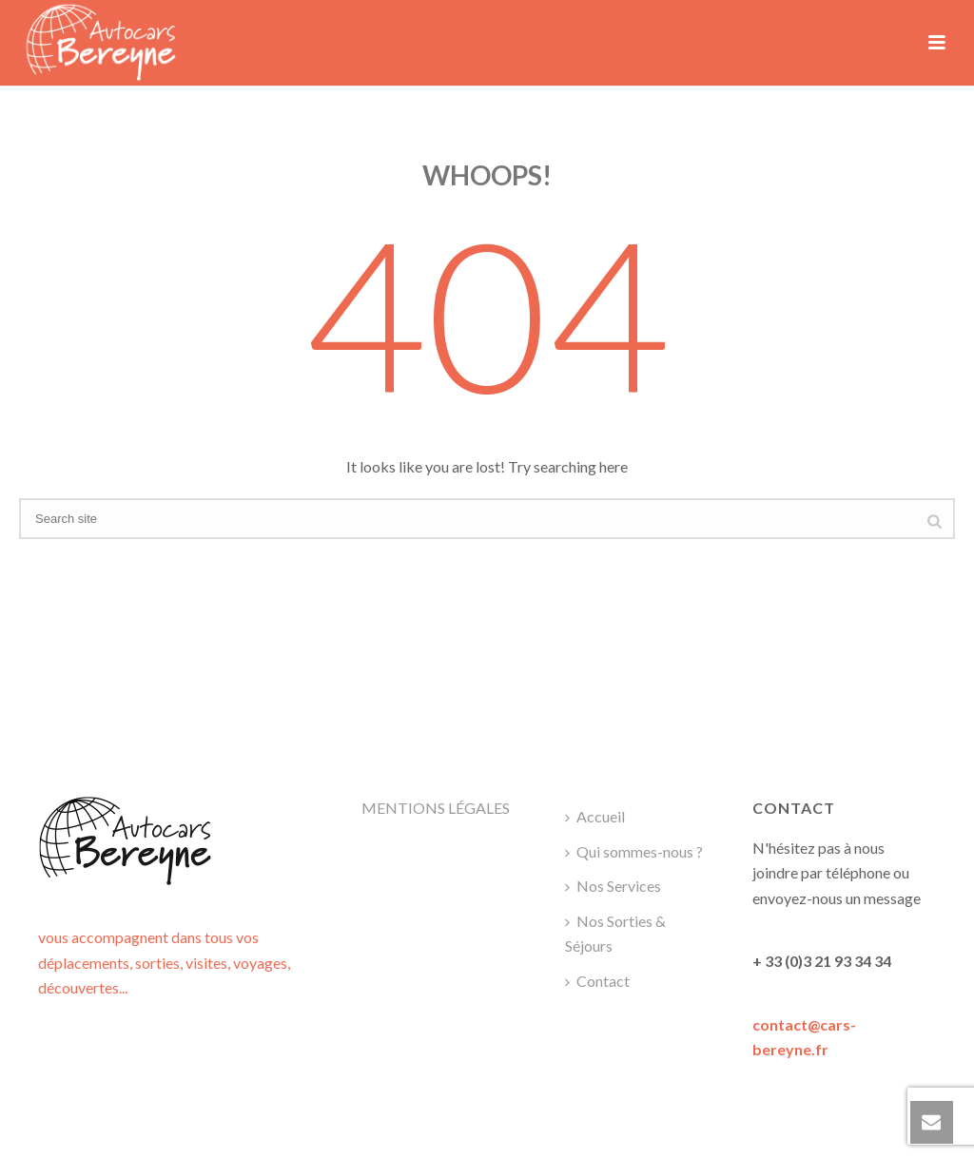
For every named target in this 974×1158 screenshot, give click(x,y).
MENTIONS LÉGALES (435, 808)
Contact (597, 981)
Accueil (595, 816)
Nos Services (613, 886)
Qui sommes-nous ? (634, 851)
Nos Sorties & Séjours (615, 933)
